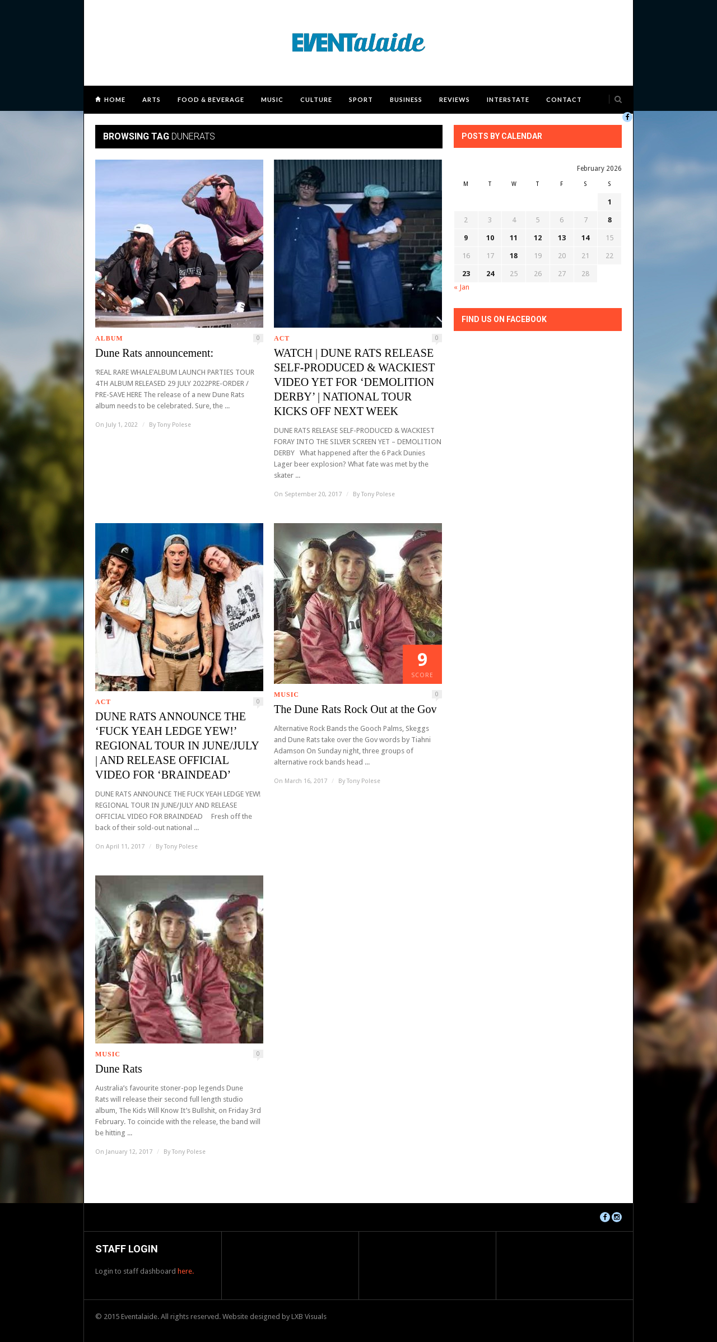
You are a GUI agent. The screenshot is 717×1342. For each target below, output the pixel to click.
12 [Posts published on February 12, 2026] (538, 238)
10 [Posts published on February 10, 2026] (490, 238)
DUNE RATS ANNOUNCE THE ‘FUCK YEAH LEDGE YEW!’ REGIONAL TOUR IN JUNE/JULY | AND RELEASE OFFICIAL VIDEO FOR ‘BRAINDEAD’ (177, 745)
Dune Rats (118, 1069)
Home (114, 99)
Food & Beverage (211, 99)
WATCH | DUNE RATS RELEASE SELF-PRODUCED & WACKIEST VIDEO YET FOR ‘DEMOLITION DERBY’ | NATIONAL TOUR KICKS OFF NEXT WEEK (354, 382)
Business (406, 99)
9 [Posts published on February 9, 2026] (466, 238)
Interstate (508, 99)
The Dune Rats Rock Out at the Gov (355, 709)
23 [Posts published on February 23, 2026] (466, 273)
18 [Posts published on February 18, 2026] (514, 255)
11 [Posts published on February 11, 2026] (514, 238)
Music (272, 99)
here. (186, 1271)
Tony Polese (174, 424)
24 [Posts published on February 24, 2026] (490, 273)
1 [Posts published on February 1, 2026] (610, 202)
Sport (361, 99)
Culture (316, 99)
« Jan (461, 287)
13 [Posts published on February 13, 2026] (562, 238)
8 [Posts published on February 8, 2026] (610, 220)
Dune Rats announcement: (154, 353)
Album (109, 338)
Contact (564, 99)
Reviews (454, 99)
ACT (282, 338)
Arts (151, 99)
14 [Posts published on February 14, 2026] (585, 238)
